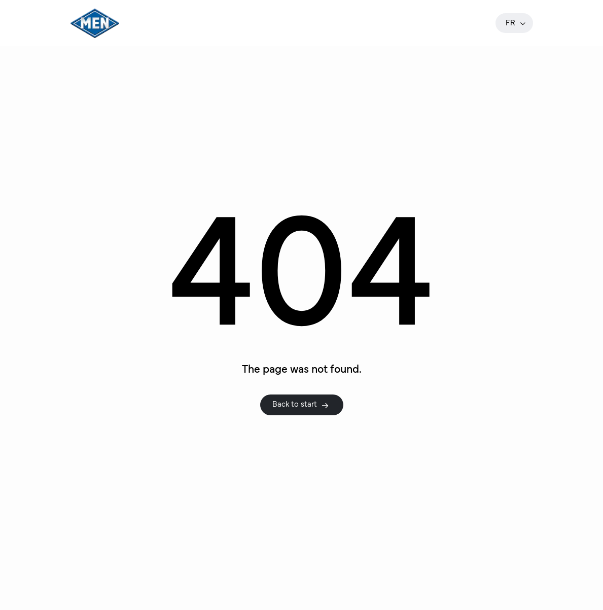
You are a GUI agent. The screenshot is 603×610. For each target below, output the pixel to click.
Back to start (300, 405)
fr (516, 23)
